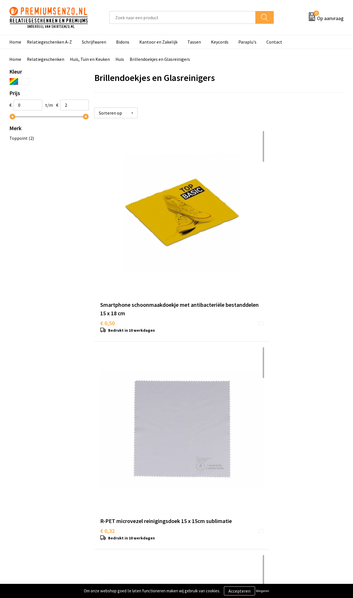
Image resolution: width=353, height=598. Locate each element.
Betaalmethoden (200, 508)
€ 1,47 (107, 384)
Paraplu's (247, 42)
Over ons (109, 482)
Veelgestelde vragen (120, 499)
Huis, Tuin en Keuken (90, 59)
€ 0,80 (273, 237)
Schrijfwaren (94, 42)
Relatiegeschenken (45, 59)
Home (15, 42)
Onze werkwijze (198, 499)
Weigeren (262, 591)
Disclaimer (276, 508)
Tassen (194, 42)
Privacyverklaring (283, 499)
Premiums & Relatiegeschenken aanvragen (132, 512)
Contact (274, 42)
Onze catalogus (116, 491)
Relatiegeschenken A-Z (49, 42)
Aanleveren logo (199, 491)
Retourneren (195, 517)
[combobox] (182, 17)
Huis (119, 59)
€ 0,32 (190, 237)
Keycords (219, 42)
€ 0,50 (107, 246)
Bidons (122, 42)
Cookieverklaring (282, 491)
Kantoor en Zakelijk (158, 42)
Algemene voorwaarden (289, 482)
